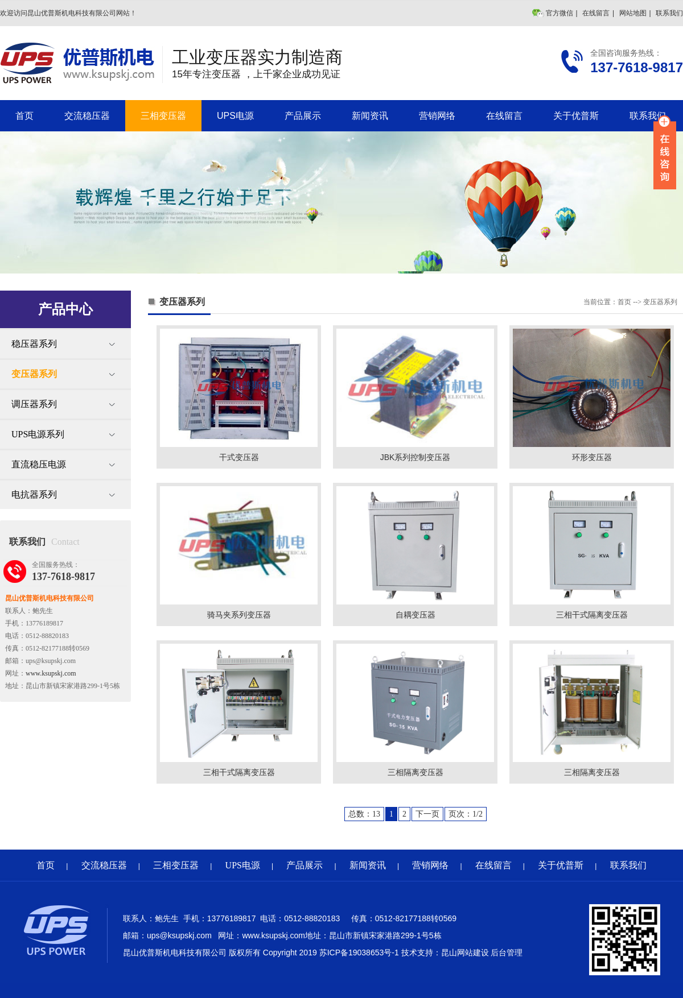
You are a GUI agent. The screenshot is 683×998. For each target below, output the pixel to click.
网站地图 (633, 13)
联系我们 (669, 13)
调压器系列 (34, 404)
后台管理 (506, 952)
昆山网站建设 (465, 952)
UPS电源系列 (37, 434)
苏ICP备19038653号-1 (359, 952)
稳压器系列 (34, 344)
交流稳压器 (87, 116)
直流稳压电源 (38, 464)
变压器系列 (34, 374)
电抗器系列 (34, 494)
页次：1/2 (466, 814)
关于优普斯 (576, 116)
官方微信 (559, 13)
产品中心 (65, 309)
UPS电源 (235, 116)
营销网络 (437, 116)
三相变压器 (163, 116)
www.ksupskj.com (51, 673)
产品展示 (303, 116)
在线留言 (596, 13)
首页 (24, 116)
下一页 (427, 814)
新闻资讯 (370, 116)
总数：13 (364, 814)
